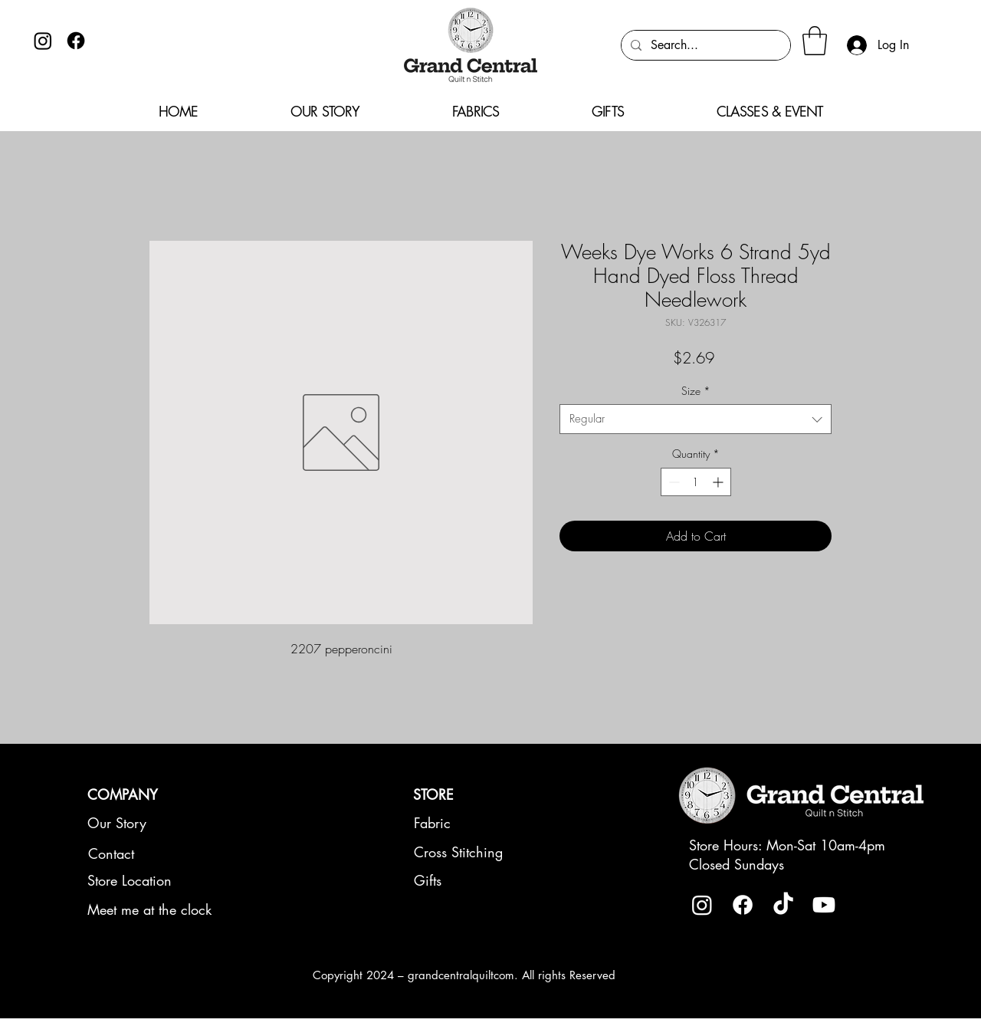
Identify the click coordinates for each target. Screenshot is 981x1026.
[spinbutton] (696, 482)
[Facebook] (75, 40)
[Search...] (704, 45)
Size (695, 390)
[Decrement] (672, 482)
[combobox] (695, 419)
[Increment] (719, 482)
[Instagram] (42, 40)
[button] (814, 40)
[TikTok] (783, 905)
